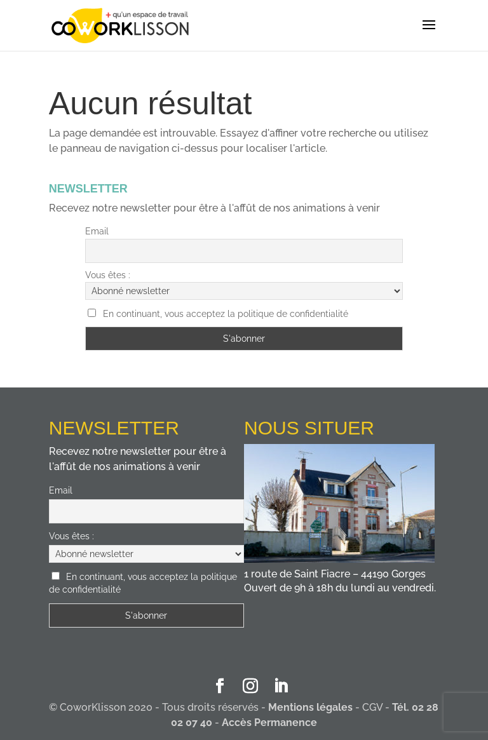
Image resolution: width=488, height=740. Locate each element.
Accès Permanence (269, 722)
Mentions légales (310, 707)
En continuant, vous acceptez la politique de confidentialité (225, 314)
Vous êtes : (107, 275)
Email (97, 231)
